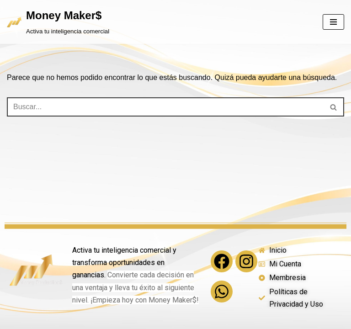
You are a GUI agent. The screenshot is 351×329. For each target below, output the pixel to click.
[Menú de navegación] (333, 22)
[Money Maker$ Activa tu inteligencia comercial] (58, 21)
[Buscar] (165, 107)
